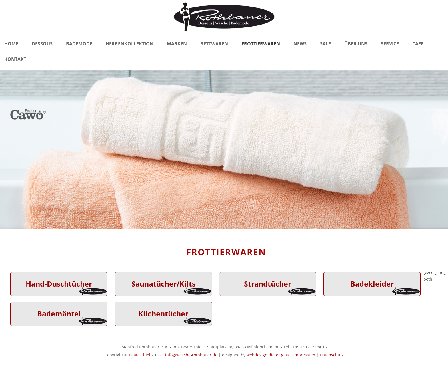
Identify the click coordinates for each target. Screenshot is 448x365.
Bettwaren (214, 44)
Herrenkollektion (129, 44)
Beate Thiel (139, 355)
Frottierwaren (260, 44)
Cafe (417, 44)
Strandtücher (267, 284)
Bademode (79, 44)
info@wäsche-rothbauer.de (191, 355)
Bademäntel (59, 313)
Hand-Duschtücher (59, 284)
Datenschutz (332, 355)
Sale (325, 44)
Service (390, 44)
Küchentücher (163, 313)
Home (11, 44)
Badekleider (372, 284)
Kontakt (15, 59)
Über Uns (355, 44)
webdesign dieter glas (268, 355)
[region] (224, 149)
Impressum (304, 355)
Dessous (42, 44)
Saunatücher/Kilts (163, 284)
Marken (177, 44)
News (300, 44)
